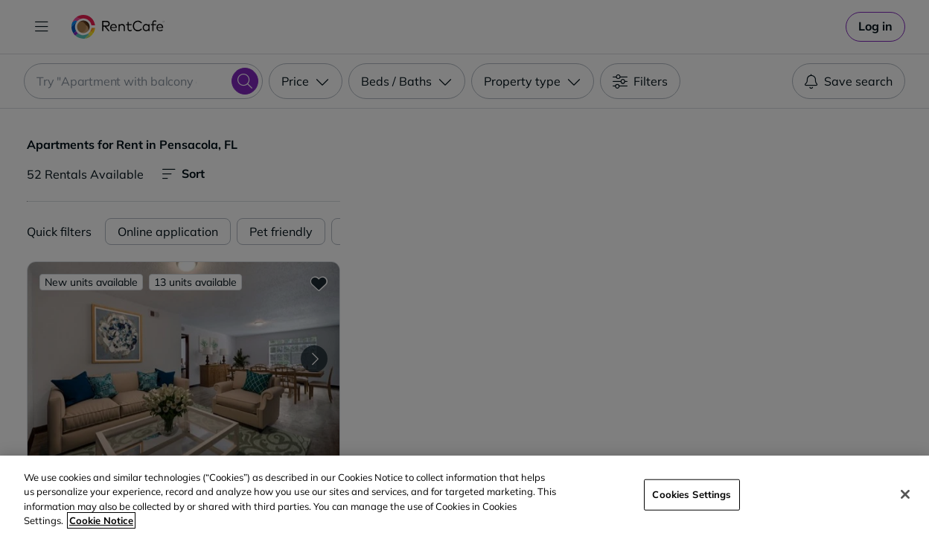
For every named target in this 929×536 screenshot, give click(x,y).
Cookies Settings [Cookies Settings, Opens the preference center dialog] (691, 494)
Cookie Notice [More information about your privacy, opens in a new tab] (101, 520)
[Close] (905, 494)
